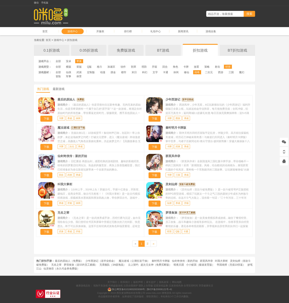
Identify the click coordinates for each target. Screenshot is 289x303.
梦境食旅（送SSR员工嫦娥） (81, 264)
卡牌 (186, 66)
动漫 (102, 72)
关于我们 (112, 282)
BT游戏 (163, 50)
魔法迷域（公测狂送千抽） (134, 260)
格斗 (99, 66)
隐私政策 (164, 282)
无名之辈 (56, 264)
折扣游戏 (72, 40)
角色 (175, 66)
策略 (207, 66)
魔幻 (241, 72)
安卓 (68, 61)
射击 (217, 66)
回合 (165, 66)
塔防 (144, 66)
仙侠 (68, 72)
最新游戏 (59, 88)
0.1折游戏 (51, 50)
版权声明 (138, 282)
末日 (134, 72)
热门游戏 (43, 88)
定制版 (91, 72)
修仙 (186, 72)
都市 (123, 72)
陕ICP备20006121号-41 (159, 289)
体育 (79, 76)
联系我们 (125, 282)
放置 (196, 66)
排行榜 (128, 31)
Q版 (89, 66)
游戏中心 (72, 31)
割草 (133, 66)
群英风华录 (206, 260)
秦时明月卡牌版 (161, 260)
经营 (228, 66)
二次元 (209, 72)
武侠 (79, 72)
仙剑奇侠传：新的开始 (185, 260)
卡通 (165, 72)
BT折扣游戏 (237, 50)
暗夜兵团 (179, 264)
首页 (45, 31)
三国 (231, 72)
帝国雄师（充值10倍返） (231, 264)
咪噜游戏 (166, 293)
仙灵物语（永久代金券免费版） (61, 268)
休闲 (176, 72)
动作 (123, 66)
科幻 (144, 72)
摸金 (113, 72)
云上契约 (133, 264)
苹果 (79, 61)
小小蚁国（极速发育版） (200, 264)
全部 (58, 61)
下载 (46, 118)
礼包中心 (155, 31)
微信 (36, 2)
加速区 (111, 66)
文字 (155, 72)
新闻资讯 (183, 31)
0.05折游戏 (89, 50)
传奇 (197, 72)
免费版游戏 (126, 50)
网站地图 (177, 282)
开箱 (154, 66)
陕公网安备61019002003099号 (128, 289)
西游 (220, 72)
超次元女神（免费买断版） (156, 264)
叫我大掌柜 (221, 260)
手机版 (44, 2)
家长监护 (151, 282)
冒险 (58, 76)
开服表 (100, 31)
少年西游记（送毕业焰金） (101, 260)
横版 (68, 66)
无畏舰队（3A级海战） (113, 264)
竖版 (79, 66)
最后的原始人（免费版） (69, 260)
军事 (68, 76)
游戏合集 (211, 31)
